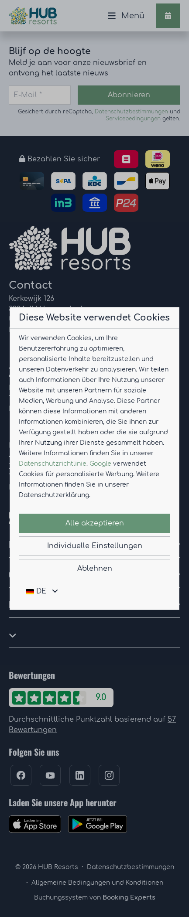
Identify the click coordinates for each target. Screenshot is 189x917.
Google (100, 463)
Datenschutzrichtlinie (52, 463)
